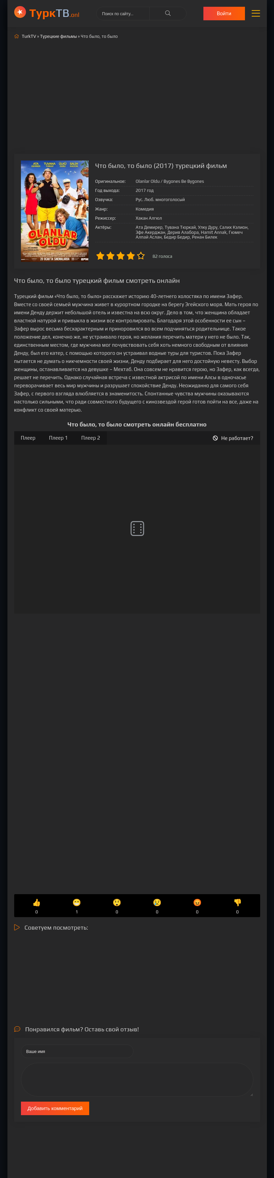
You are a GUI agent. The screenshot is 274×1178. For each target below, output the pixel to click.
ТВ (54, 12)
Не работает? (233, 438)
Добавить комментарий (55, 1108)
